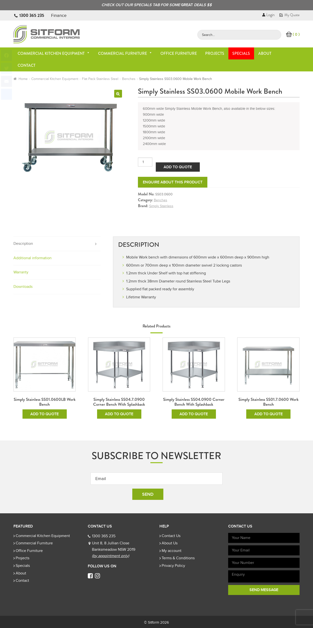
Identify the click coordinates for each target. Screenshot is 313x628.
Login (268, 15)
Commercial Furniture (125, 53)
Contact (26, 65)
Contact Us (171, 536)
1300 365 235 (31, 15)
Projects (214, 53)
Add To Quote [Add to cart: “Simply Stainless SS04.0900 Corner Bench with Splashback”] (193, 414)
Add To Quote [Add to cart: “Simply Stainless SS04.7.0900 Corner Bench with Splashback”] (119, 414)
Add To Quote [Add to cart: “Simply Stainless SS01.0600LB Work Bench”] (44, 414)
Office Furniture (178, 53)
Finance (59, 15)
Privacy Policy (173, 565)
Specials (241, 53)
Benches (128, 79)
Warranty (20, 272)
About (264, 53)
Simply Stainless (161, 206)
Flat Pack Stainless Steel (100, 79)
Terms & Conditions (178, 558)
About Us (170, 543)
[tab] (57, 244)
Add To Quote (178, 167)
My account (171, 551)
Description (23, 243)
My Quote (289, 15)
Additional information (32, 258)
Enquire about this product (172, 182)
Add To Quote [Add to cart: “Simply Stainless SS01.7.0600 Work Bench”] (268, 414)
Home (23, 79)
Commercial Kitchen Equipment (54, 53)
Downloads (23, 286)
